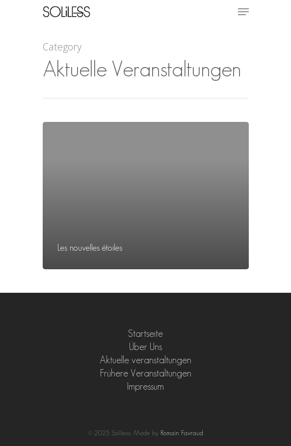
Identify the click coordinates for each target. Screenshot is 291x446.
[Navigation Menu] (243, 12)
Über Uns (145, 346)
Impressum (145, 386)
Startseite (145, 333)
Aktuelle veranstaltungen (145, 359)
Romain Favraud (181, 433)
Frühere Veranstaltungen (145, 373)
